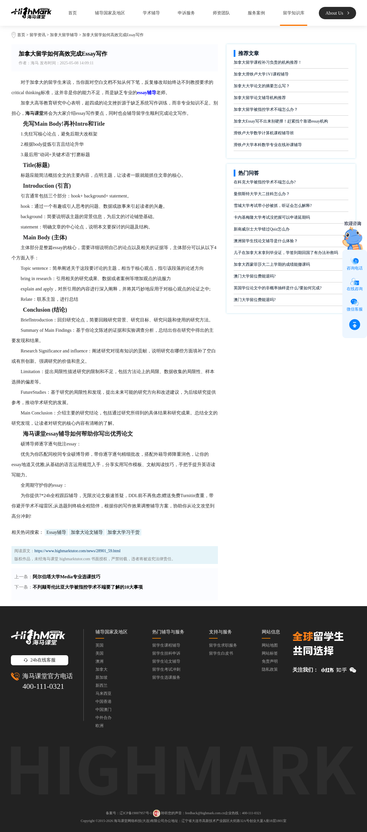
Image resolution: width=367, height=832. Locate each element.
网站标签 (270, 653)
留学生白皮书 (221, 653)
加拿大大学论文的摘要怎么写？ (262, 86)
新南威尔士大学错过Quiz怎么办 (262, 229)
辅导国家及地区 (110, 13)
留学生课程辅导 (166, 645)
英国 (99, 645)
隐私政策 (270, 669)
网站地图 (270, 645)
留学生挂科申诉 (166, 653)
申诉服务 (186, 13)
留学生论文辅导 (166, 661)
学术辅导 (151, 13)
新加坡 (101, 677)
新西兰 (101, 685)
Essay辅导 (56, 532)
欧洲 (99, 726)
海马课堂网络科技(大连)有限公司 (139, 821)
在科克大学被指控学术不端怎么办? (265, 182)
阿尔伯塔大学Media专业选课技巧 (66, 576)
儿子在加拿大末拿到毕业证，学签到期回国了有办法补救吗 (286, 253)
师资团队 (221, 13)
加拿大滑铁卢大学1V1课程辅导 (261, 74)
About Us (337, 13)
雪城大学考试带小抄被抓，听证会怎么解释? (273, 205)
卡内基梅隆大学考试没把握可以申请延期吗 (272, 217)
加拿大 (101, 669)
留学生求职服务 (223, 645)
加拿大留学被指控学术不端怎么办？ (266, 109)
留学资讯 (38, 35)
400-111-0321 (43, 686)
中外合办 (103, 717)
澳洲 (99, 661)
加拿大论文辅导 (87, 532)
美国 (99, 653)
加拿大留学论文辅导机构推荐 (260, 98)
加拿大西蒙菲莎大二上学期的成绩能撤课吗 (272, 264)
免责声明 (270, 661)
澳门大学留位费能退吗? (255, 276)
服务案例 (256, 13)
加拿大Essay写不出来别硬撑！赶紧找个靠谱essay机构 (281, 121)
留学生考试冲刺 (166, 669)
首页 (72, 13)
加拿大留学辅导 (64, 35)
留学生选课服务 (166, 677)
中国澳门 (103, 709)
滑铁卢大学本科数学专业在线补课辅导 (268, 145)
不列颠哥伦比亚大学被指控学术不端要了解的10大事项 (88, 587)
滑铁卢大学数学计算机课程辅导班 (264, 133)
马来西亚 (103, 693)
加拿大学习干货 (124, 532)
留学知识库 (293, 13)
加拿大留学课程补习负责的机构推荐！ (268, 62)
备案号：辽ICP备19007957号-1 (129, 813)
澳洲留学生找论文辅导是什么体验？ (266, 241)
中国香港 (103, 701)
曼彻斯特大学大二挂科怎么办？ (262, 194)
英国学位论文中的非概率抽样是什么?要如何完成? (277, 288)
